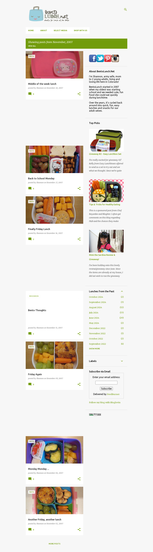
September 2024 (97, 302)
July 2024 (93, 312)
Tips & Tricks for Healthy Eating (104, 204)
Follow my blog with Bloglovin (104, 402)
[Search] (125, 9)
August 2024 (95, 307)
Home (31, 30)
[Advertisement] (53, 122)
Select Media (60, 30)
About (43, 30)
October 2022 (96, 338)
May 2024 (94, 323)
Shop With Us (80, 30)
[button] (79, 94)
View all (32, 46)
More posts (54, 544)
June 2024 (94, 318)
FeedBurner (113, 394)
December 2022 (97, 328)
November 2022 (97, 333)
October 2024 (96, 297)
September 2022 (97, 344)
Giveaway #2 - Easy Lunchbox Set (105, 154)
